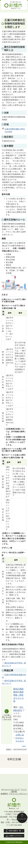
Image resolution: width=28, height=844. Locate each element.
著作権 (14, 792)
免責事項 (4, 794)
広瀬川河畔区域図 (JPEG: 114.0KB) (15, 130)
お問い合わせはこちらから (20, 738)
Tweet (24, 746)
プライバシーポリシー (18, 794)
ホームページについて (10, 789)
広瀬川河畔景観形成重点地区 (14, 676)
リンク (24, 789)
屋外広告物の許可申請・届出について (14, 664)
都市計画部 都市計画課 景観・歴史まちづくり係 (18, 695)
